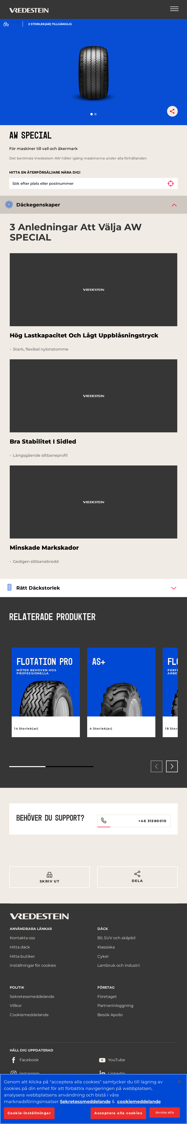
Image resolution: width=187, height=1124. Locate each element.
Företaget (107, 996)
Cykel (102, 956)
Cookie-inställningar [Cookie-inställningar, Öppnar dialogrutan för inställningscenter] (29, 1113)
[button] (92, 114)
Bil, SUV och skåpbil (116, 938)
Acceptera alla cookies (118, 1113)
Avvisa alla (165, 1112)
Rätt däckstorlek (38, 588)
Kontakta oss (22, 938)
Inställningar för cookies (33, 965)
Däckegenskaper (38, 205)
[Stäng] (179, 1081)
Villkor (16, 1005)
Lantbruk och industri (118, 965)
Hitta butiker (22, 956)
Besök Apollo (110, 1015)
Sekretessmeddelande (32, 996)
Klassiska (106, 947)
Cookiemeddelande (29, 1015)
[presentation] (156, 766)
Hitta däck (20, 947)
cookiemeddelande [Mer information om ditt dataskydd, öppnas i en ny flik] (139, 1101)
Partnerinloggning (115, 1005)
